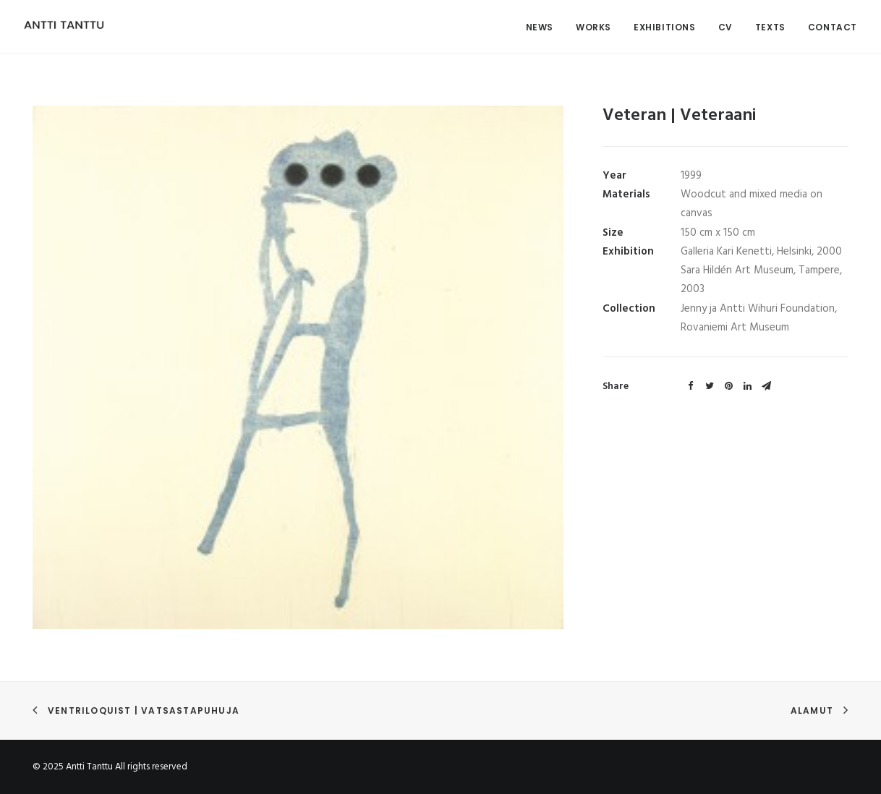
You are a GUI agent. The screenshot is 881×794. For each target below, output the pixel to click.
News (539, 27)
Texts (770, 27)
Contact (832, 27)
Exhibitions (665, 27)
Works (593, 27)
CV (725, 27)
